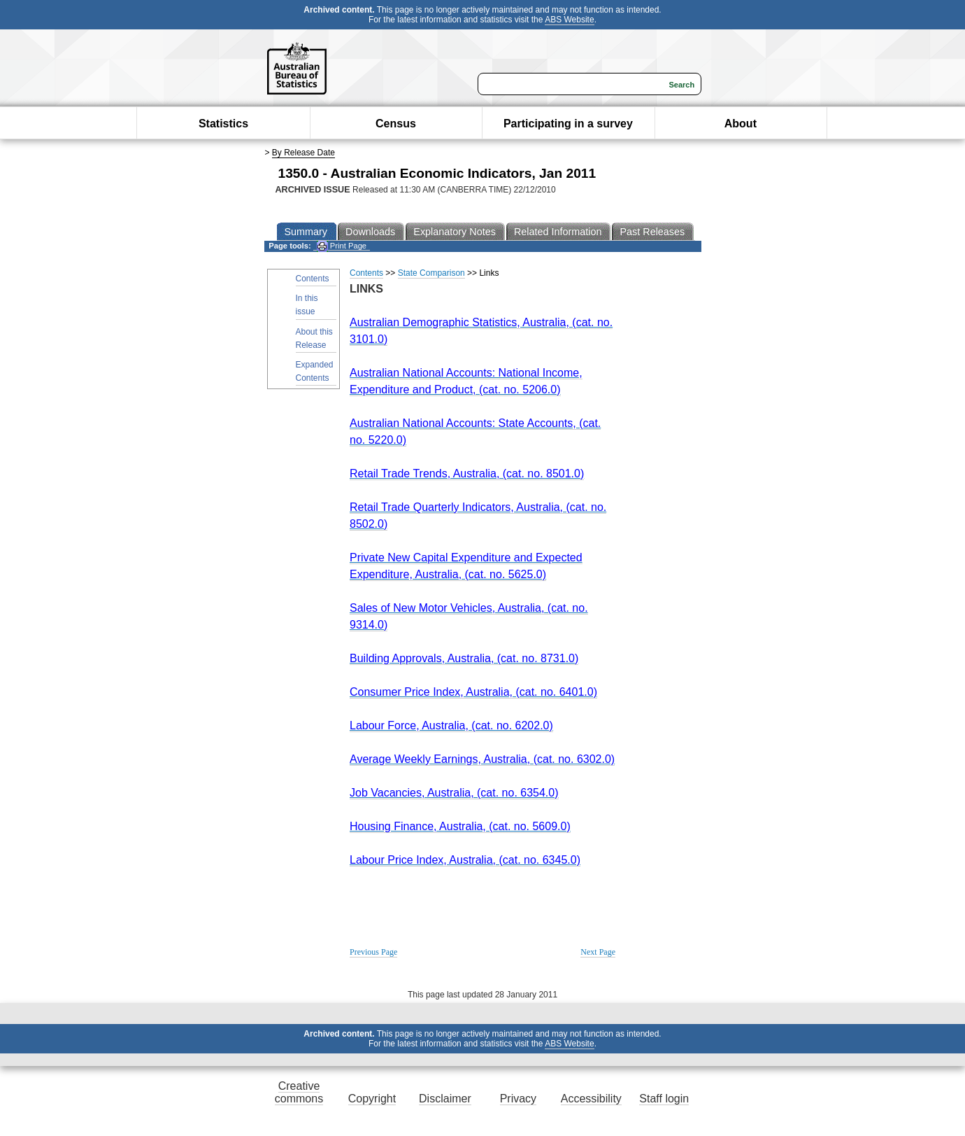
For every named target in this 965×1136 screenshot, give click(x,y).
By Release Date (303, 152)
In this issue (307, 304)
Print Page (341, 246)
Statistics (223, 123)
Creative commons (299, 1092)
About (740, 123)
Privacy (518, 1099)
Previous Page (373, 952)
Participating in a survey (568, 123)
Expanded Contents (315, 371)
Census (396, 123)
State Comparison (431, 273)
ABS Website (569, 19)
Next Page (597, 952)
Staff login (664, 1099)
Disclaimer (445, 1099)
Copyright (372, 1099)
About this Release (314, 338)
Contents (312, 278)
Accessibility (591, 1099)
